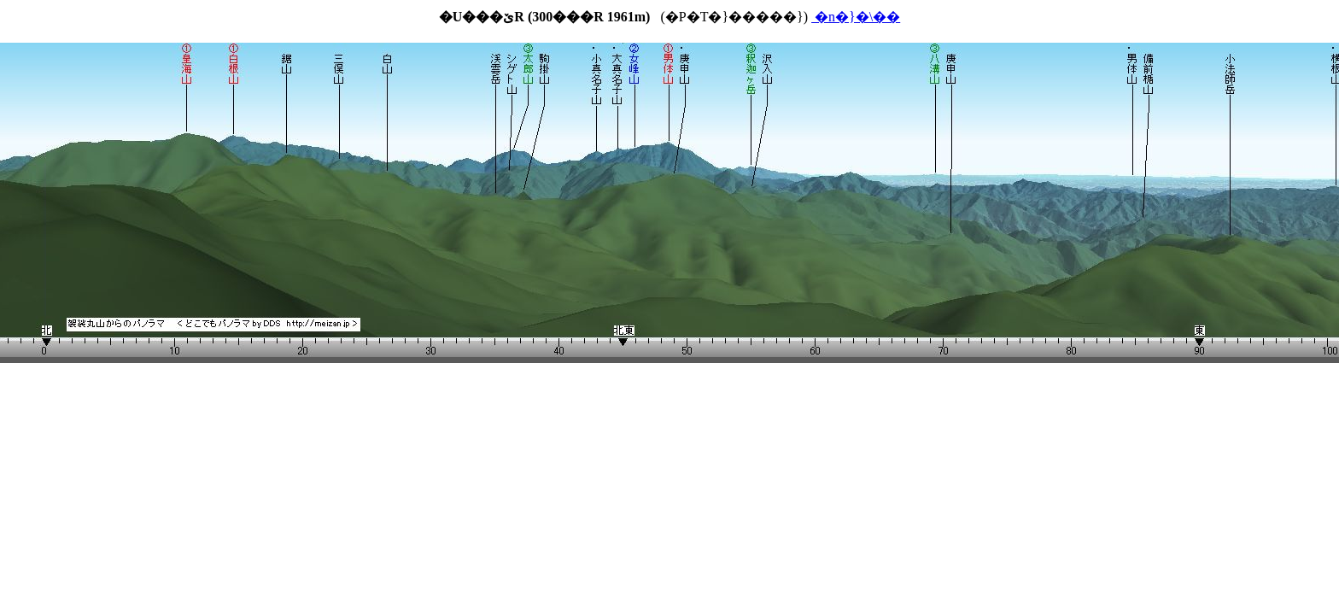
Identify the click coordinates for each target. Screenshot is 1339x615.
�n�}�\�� (855, 16)
